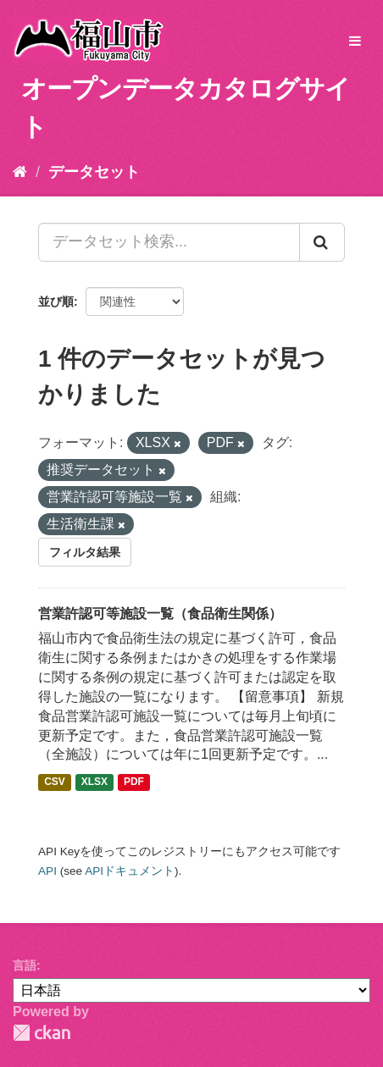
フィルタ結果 (84, 552)
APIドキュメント (130, 871)
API (47, 871)
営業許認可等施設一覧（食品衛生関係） (160, 613)
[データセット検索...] (169, 242)
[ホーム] (20, 171)
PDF (134, 782)
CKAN (41, 1033)
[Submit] (322, 242)
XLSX (94, 782)
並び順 (56, 301)
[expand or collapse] (355, 42)
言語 (24, 965)
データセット (94, 171)
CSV (54, 782)
